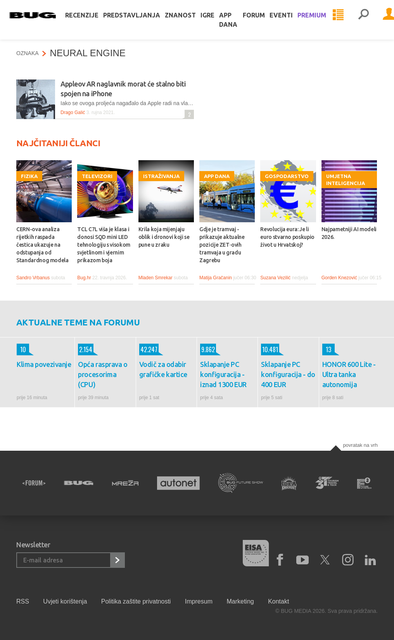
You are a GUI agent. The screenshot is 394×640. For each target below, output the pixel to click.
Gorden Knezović (339, 277)
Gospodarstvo (287, 176)
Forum (261, 20)
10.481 (269, 349)
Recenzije (88, 20)
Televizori (97, 176)
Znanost (187, 20)
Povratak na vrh (360, 445)
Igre (214, 20)
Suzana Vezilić (275, 277)
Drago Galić (72, 112)
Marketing (240, 601)
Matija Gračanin (215, 277)
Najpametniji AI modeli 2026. (349, 233)
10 (21, 349)
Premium (318, 20)
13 (326, 349)
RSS (22, 601)
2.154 (85, 349)
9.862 (207, 349)
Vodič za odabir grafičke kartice (163, 369)
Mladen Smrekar (155, 277)
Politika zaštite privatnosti (136, 601)
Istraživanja (161, 176)
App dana (235, 25)
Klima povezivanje (44, 364)
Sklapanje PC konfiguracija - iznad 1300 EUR (223, 374)
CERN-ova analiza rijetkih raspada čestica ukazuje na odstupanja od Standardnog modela (42, 244)
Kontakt (278, 601)
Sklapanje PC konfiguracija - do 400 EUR (288, 374)
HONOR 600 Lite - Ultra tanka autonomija (349, 374)
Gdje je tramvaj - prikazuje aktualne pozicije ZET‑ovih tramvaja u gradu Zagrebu (222, 244)
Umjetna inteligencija (345, 179)
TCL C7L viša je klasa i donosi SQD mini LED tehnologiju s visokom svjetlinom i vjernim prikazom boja (103, 244)
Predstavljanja (138, 20)
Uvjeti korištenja (65, 601)
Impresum (199, 601)
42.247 (148, 349)
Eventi (288, 20)
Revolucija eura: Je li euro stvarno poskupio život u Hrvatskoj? (287, 237)
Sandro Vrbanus (33, 277)
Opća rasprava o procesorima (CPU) (102, 374)
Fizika (29, 176)
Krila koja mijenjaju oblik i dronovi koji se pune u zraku (164, 237)
